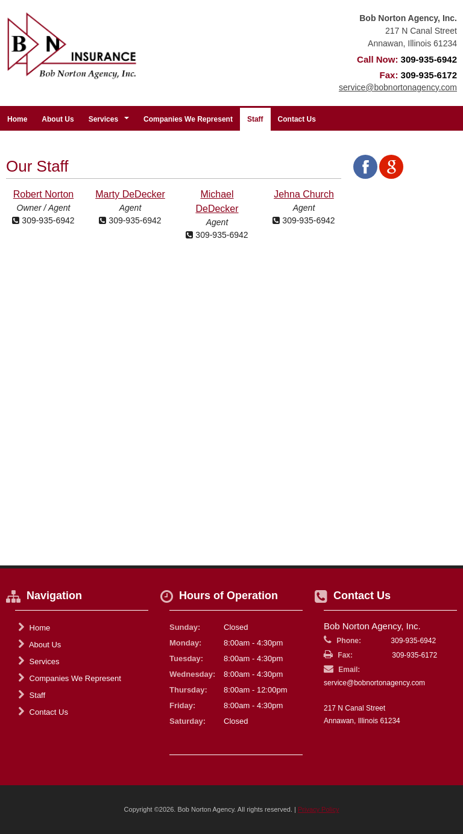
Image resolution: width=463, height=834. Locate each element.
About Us (58, 119)
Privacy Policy (318, 809)
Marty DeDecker (130, 194)
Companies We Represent (188, 119)
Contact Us (297, 119)
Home (17, 119)
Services (38, 661)
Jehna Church (304, 194)
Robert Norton (43, 194)
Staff (255, 119)
